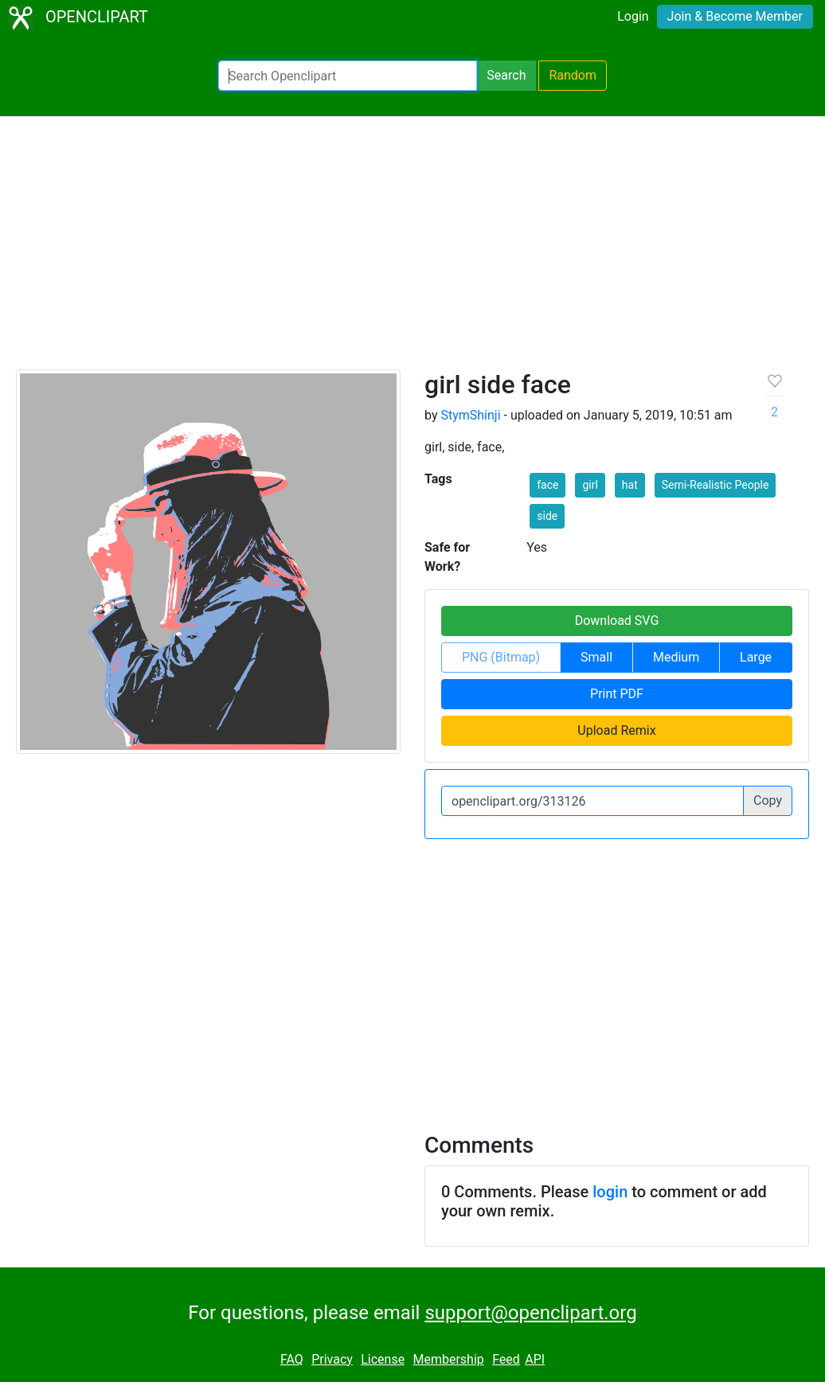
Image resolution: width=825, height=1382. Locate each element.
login (610, 1191)
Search (506, 75)
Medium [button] (676, 657)
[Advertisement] (412, 250)
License (383, 1359)
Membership (447, 1359)
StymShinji (470, 415)
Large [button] (756, 657)
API (535, 1359)
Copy (767, 800)
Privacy (332, 1359)
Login (632, 16)
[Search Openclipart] (347, 76)
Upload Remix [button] (616, 730)
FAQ (291, 1359)
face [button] (547, 484)
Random (572, 75)
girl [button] (589, 484)
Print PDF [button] (616, 693)
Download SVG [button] (617, 620)
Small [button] (596, 657)
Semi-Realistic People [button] (715, 484)
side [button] (547, 515)
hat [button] (630, 484)
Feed (506, 1359)
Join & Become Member (735, 16)
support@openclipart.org (530, 1313)
